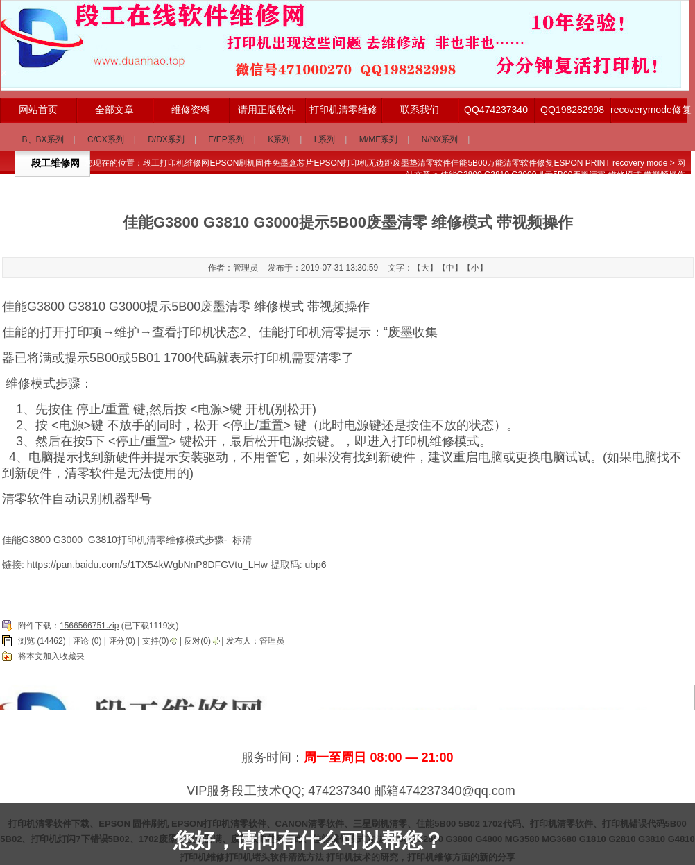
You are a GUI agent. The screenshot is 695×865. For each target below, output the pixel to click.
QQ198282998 (572, 109)
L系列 (325, 139)
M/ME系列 (378, 139)
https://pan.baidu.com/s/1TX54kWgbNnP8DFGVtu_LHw (147, 564)
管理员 (271, 641)
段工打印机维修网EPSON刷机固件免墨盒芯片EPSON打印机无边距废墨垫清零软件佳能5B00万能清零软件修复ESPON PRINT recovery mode (405, 163)
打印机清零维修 (343, 109)
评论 (80, 641)
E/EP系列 (225, 139)
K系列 (279, 139)
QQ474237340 (496, 109)
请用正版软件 (267, 109)
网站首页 (38, 109)
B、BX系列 (43, 139)
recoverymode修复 (648, 109)
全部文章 (114, 109)
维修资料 (190, 109)
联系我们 (419, 109)
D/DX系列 (166, 139)
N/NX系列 (440, 139)
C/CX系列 (105, 139)
